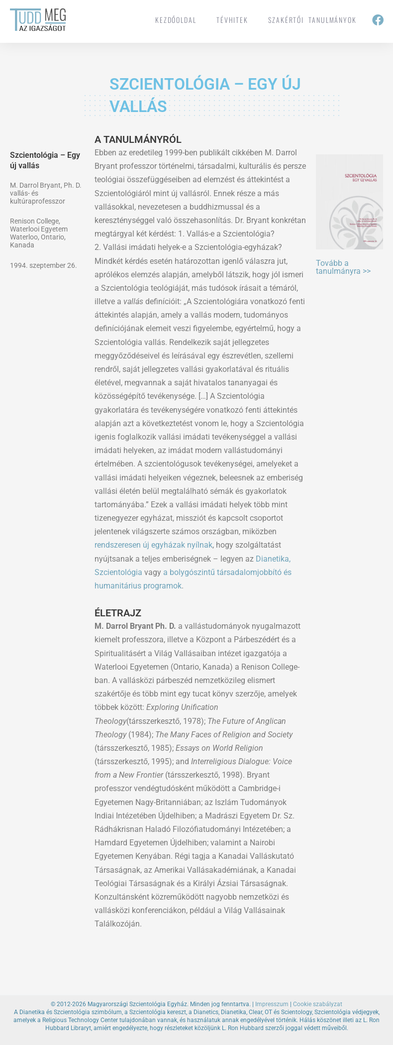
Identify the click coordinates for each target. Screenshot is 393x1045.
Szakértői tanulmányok (312, 19)
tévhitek (232, 19)
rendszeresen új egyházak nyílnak (153, 545)
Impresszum (272, 1004)
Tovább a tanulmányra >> (343, 267)
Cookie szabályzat (317, 1004)
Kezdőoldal (175, 19)
